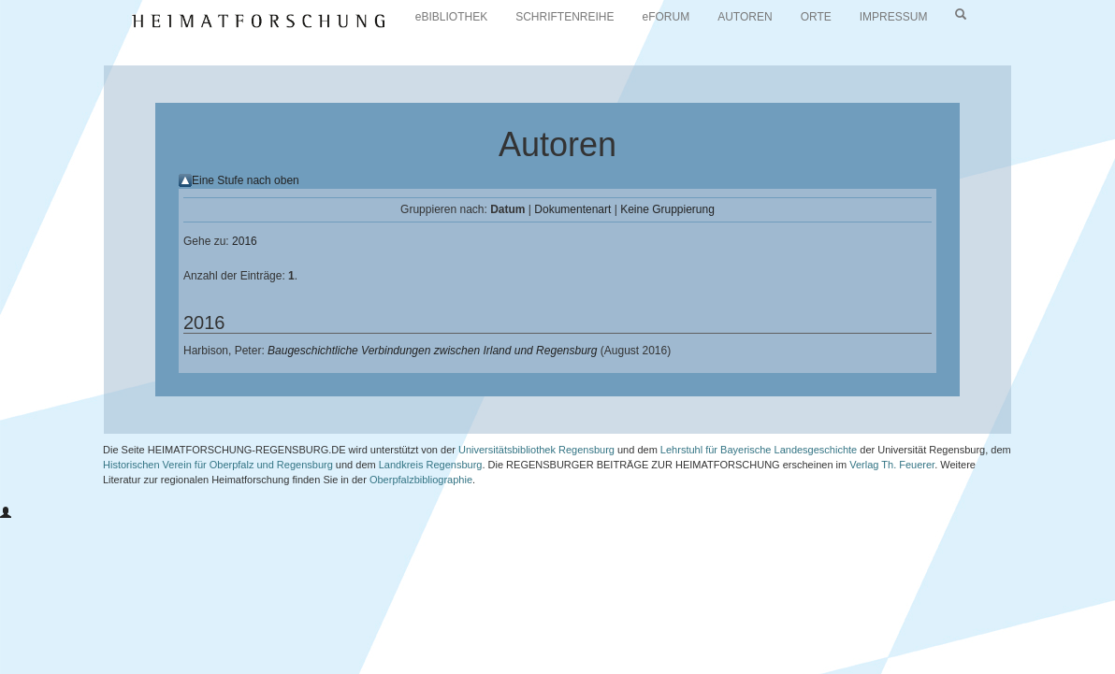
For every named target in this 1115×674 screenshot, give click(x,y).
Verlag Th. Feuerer (891, 464)
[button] (5, 513)
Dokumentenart (572, 209)
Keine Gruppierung (667, 209)
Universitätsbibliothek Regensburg (536, 449)
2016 (244, 241)
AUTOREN (744, 16)
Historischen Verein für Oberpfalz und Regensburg (218, 464)
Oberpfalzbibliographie (420, 479)
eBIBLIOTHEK (451, 16)
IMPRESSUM (894, 16)
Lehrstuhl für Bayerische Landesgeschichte (758, 449)
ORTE (816, 16)
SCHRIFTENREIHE (564, 16)
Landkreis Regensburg (431, 464)
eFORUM (666, 16)
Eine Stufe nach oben (245, 180)
